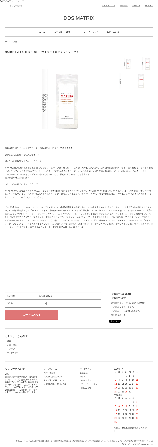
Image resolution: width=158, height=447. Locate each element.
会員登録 (124, 5)
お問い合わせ (113, 32)
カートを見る (85, 380)
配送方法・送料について (54, 380)
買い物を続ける (118, 315)
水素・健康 (12, 345)
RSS (82, 388)
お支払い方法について (53, 377)
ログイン (136, 5)
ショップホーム (50, 369)
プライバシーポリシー (89, 384)
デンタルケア (13, 353)
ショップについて (90, 32)
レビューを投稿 (119, 298)
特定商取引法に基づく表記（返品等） (128, 303)
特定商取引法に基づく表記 (55, 384)
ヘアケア (11, 349)
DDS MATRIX (79, 18)
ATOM (88, 388)
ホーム (42, 32)
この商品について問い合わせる (125, 311)
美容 (15, 42)
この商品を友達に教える (122, 307)
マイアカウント (108, 5)
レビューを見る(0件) (121, 294)
